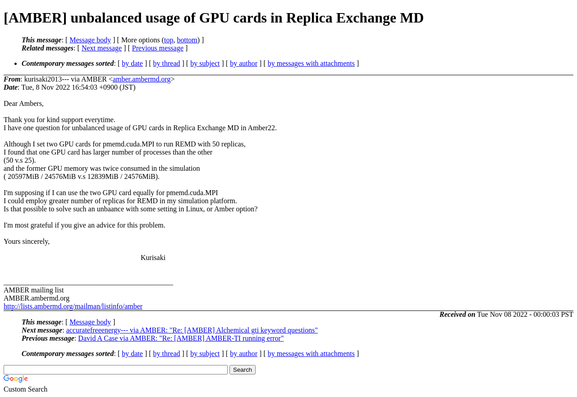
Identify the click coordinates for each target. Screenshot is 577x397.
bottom (187, 40)
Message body (90, 40)
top (168, 40)
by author (243, 63)
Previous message (157, 48)
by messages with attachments (311, 63)
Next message (102, 48)
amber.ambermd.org (142, 79)
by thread (166, 63)
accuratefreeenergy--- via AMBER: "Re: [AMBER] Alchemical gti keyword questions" (192, 330)
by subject (205, 63)
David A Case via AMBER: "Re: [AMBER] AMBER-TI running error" (181, 338)
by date (132, 63)
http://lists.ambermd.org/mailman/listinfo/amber (73, 306)
